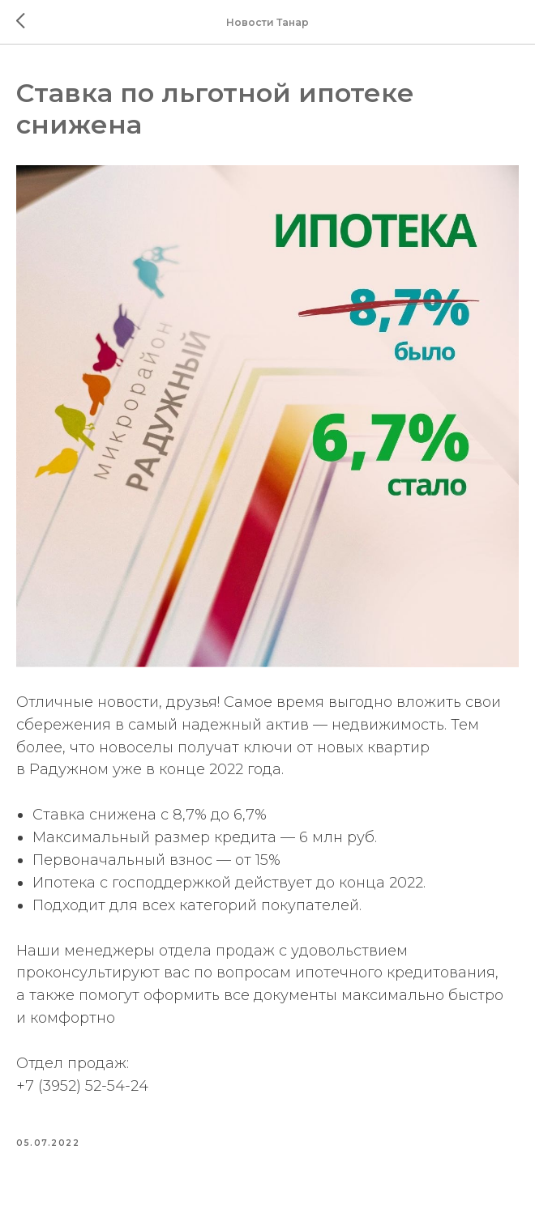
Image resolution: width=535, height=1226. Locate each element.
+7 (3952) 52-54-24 (82, 1086)
